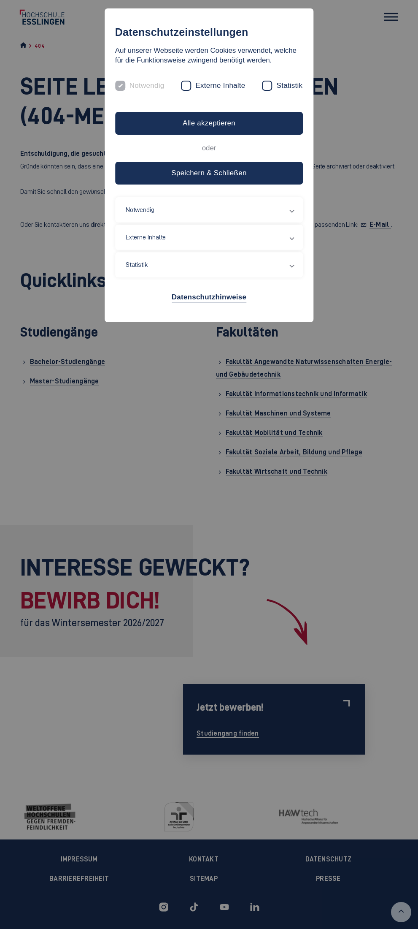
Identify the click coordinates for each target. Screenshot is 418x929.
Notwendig (147, 85)
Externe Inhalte (220, 85)
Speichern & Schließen (208, 173)
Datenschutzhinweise (209, 297)
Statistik (290, 85)
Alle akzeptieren (209, 123)
